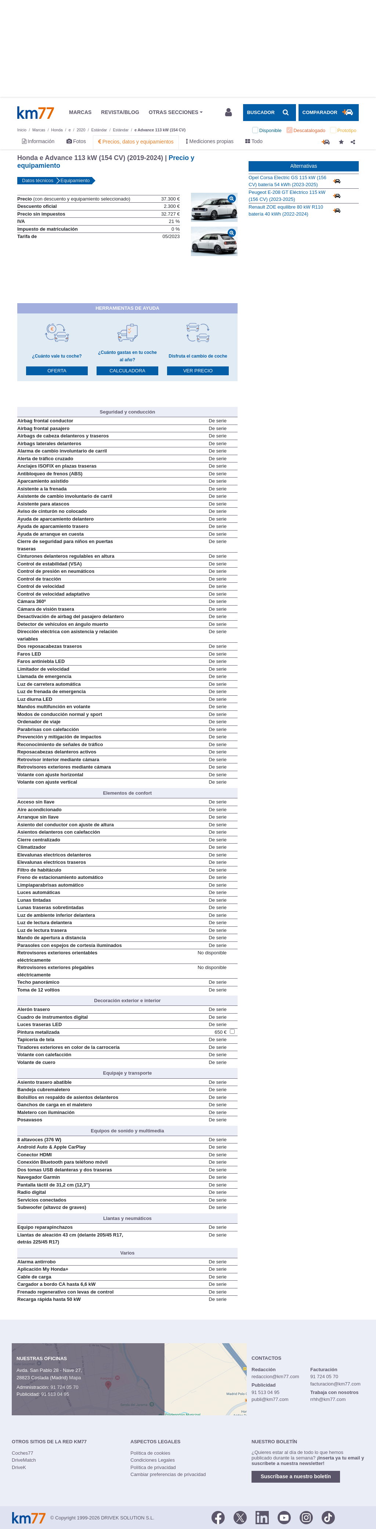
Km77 (35, 112)
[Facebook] (218, 1517)
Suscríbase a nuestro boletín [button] (296, 1476)
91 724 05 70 (64, 1387)
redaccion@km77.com (275, 1376)
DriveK (19, 1467)
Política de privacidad (153, 1467)
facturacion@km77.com (335, 1384)
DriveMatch (24, 1460)
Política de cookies (150, 1453)
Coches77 (22, 1453)
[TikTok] (328, 1517)
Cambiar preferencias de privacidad (168, 1474)
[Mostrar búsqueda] (269, 112)
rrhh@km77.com (328, 1399)
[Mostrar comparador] (329, 112)
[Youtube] (284, 1517)
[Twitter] (240, 1517)
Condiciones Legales (152, 1460)
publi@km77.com (270, 1399)
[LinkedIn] (262, 1517)
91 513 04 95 (55, 1394)
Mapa (75, 1377)
